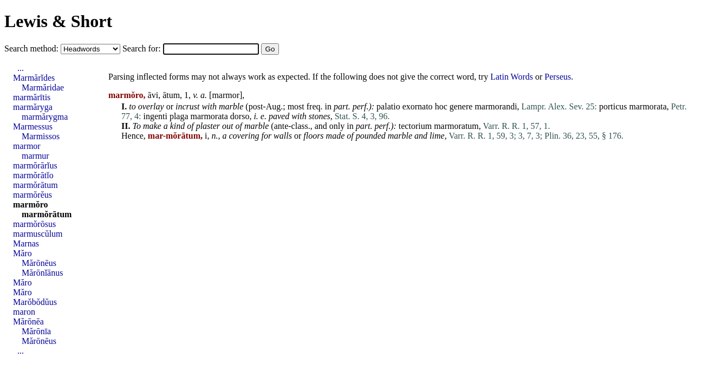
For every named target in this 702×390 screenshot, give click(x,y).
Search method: (32, 48)
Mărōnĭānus (42, 272)
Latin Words (511, 76)
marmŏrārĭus (35, 165)
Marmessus (33, 126)
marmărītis (31, 97)
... (20, 68)
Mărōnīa (36, 331)
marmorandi (495, 106)
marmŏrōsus (34, 224)
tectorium (415, 126)
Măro (22, 253)
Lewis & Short (58, 21)
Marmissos (41, 136)
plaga (179, 116)
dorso (240, 116)
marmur (35, 155)
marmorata (648, 106)
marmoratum (456, 126)
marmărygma (45, 116)
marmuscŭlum (38, 233)
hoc (441, 106)
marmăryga (33, 107)
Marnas (26, 243)
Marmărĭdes (34, 77)
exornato (417, 106)
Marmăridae (43, 87)
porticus (613, 106)
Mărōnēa (28, 321)
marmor (225, 95)
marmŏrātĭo (33, 175)
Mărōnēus (39, 263)
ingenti (155, 116)
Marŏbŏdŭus (35, 302)
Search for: (142, 48)
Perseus (557, 76)
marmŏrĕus (32, 194)
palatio (388, 106)
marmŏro (30, 204)
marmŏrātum (35, 185)
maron (24, 311)
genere (461, 106)
